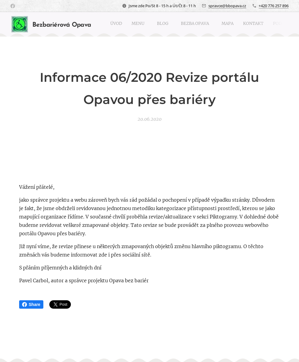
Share (31, 304)
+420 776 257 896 (274, 5)
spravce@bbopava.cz (227, 5)
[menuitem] (218, 24)
